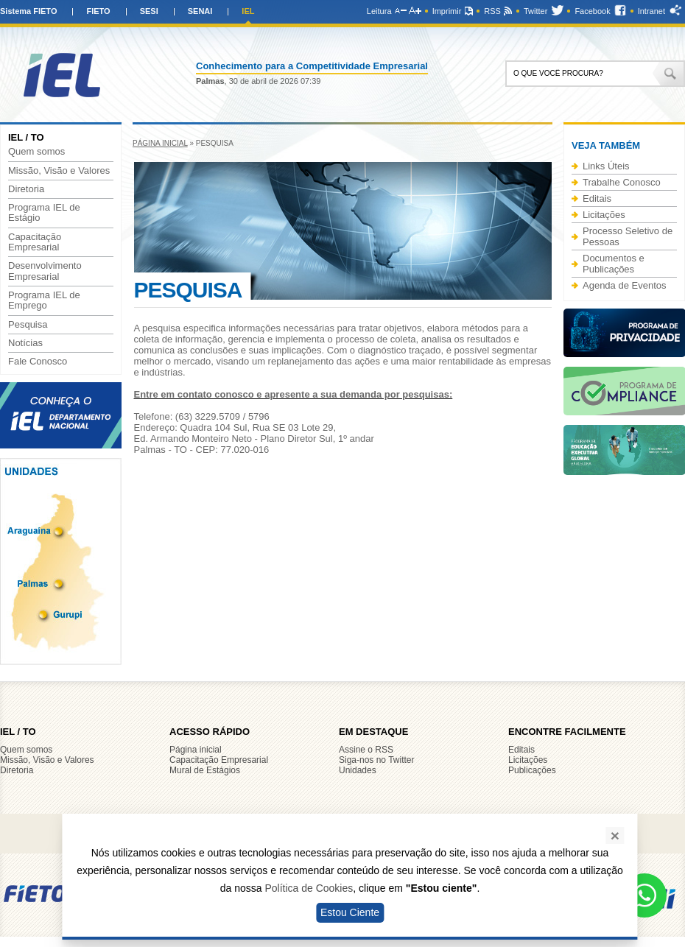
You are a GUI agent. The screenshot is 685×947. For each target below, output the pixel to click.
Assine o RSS (366, 749)
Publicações (532, 770)
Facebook (592, 11)
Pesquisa (27, 325)
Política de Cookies (308, 888)
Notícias (25, 343)
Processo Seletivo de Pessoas (627, 236)
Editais (597, 198)
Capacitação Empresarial (34, 242)
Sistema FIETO (28, 11)
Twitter (535, 11)
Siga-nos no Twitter (377, 760)
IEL (248, 11)
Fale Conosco (37, 361)
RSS (492, 11)
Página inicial (160, 143)
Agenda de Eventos (624, 285)
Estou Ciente (349, 912)
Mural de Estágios (204, 770)
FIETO (98, 11)
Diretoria (26, 189)
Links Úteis (606, 166)
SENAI (200, 11)
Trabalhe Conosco (622, 182)
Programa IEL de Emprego (44, 300)
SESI (149, 11)
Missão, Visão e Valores (59, 171)
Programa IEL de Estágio (44, 213)
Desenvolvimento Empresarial (45, 271)
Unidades (357, 770)
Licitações (604, 214)
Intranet (651, 11)
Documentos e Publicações (613, 264)
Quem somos (36, 152)
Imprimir (447, 11)
